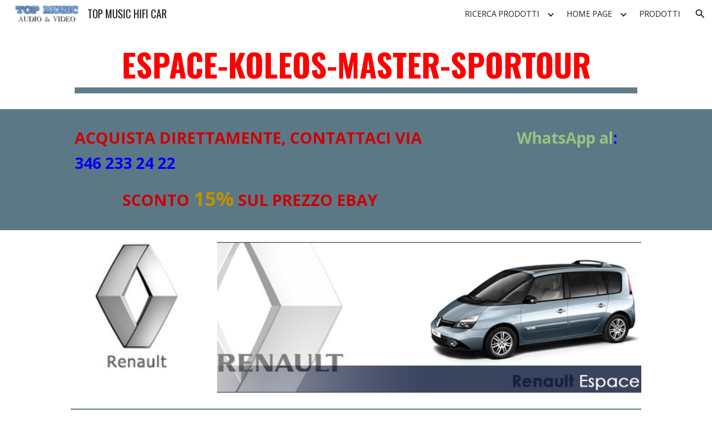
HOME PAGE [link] (589, 13)
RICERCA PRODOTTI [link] (502, 13)
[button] (700, 14)
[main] (356, 69)
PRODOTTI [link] (659, 13)
